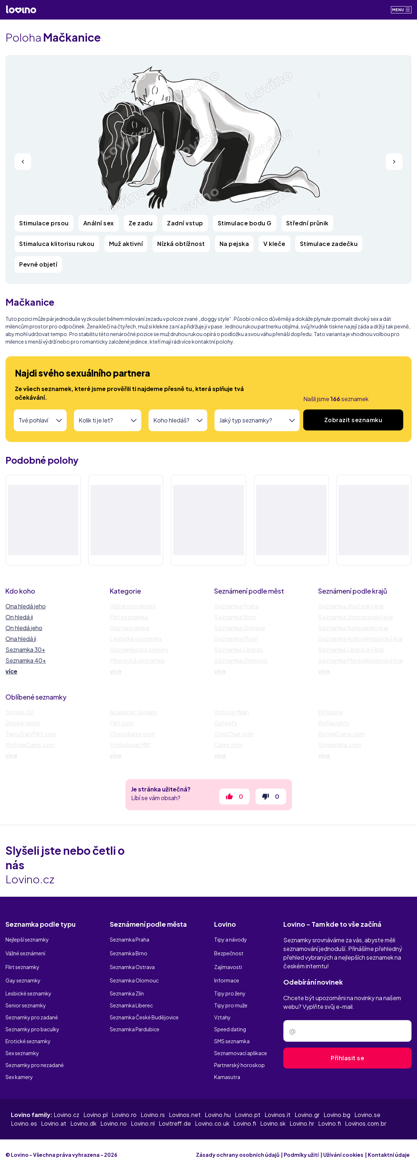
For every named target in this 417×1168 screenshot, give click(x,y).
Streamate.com (339, 744)
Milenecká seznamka (137, 660)
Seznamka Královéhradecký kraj (360, 638)
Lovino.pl (95, 1112)
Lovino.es (24, 1121)
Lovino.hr (301, 1121)
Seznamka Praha (236, 606)
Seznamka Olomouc (241, 660)
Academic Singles (133, 712)
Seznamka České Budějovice (144, 1014)
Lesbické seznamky (28, 991)
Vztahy (222, 1014)
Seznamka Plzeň (236, 638)
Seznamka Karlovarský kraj (353, 628)
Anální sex (98, 223)
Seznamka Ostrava (239, 628)
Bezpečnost (228, 955)
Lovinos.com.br (365, 1121)
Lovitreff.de (175, 1121)
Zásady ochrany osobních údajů (237, 1152)
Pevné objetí (38, 264)
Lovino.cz (66, 1112)
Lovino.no (113, 1121)
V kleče (274, 243)
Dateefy (225, 723)
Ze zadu (141, 223)
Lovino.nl (143, 1121)
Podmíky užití (301, 1152)
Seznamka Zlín (127, 991)
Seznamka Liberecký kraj (351, 649)
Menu (401, 9)
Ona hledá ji (20, 638)
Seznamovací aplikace (240, 1050)
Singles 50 (19, 712)
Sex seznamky (22, 1050)
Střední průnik (307, 223)
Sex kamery (19, 1074)
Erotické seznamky (28, 1038)
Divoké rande (23, 723)
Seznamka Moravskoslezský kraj (360, 660)
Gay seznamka (129, 628)
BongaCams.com (341, 734)
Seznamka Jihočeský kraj (351, 606)
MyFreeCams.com (30, 744)
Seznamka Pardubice (134, 1026)
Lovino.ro (124, 1112)
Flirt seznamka (129, 617)
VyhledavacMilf (130, 744)
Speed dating (230, 1026)
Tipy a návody (230, 943)
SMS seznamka (232, 1038)
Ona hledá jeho (25, 606)
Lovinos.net (185, 1112)
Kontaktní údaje (389, 1152)
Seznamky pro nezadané (34, 1062)
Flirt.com (121, 723)
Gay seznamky (23, 979)
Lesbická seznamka (136, 638)
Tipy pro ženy (230, 991)
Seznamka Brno (235, 617)
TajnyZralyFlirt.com (30, 734)
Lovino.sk (272, 1121)
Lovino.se (367, 1112)
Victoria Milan (231, 712)
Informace (226, 979)
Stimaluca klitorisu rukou (57, 243)
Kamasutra (227, 1074)
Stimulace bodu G (245, 223)
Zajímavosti (228, 967)
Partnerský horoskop (239, 1062)
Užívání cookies (343, 1152)
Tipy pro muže (230, 1002)
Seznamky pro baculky (32, 1026)
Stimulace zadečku (329, 243)
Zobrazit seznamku (353, 420)
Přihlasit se (347, 1062)
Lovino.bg (337, 1112)
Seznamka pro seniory (139, 649)
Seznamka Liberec (238, 649)
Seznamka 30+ (25, 649)
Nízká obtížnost (181, 243)
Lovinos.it (277, 1112)
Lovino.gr (307, 1112)
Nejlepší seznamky (27, 943)
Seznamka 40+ (25, 660)
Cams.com (228, 744)
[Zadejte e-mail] (347, 1035)
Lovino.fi (244, 1121)
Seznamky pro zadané (31, 1014)
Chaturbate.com (132, 734)
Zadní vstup (185, 223)
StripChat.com (234, 734)
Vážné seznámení (132, 606)
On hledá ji (19, 617)
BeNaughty (334, 723)
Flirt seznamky (22, 967)
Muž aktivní (126, 243)
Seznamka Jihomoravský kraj (355, 617)
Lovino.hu (218, 1112)
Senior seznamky (25, 1002)
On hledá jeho (23, 628)
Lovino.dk (83, 1121)
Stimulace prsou (44, 223)
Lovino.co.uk (212, 1121)
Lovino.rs (153, 1112)
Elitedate (330, 712)
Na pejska (234, 243)
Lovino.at (53, 1121)
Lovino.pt (247, 1112)
